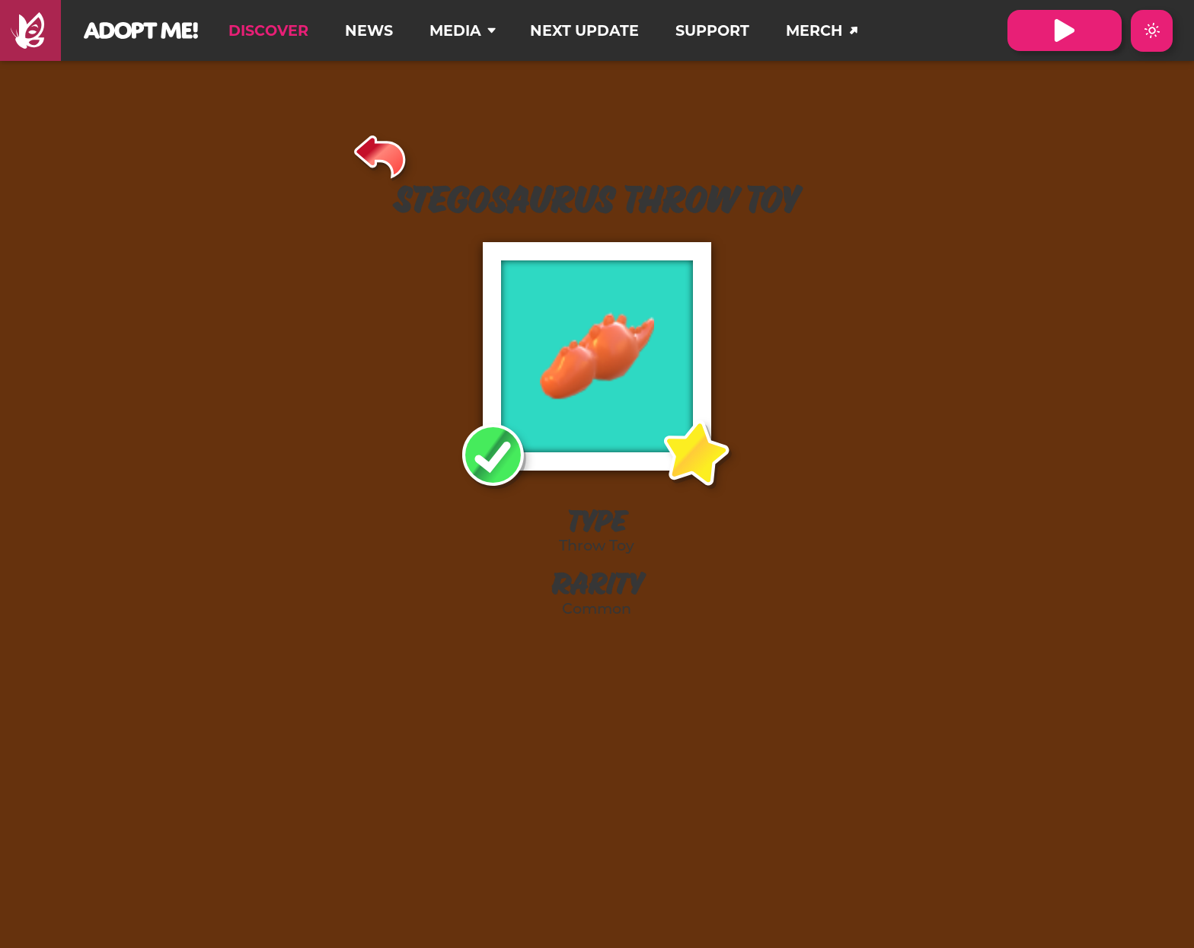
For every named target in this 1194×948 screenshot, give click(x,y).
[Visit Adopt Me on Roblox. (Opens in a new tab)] (1064, 30)
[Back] (380, 154)
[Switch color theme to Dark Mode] (1152, 31)
